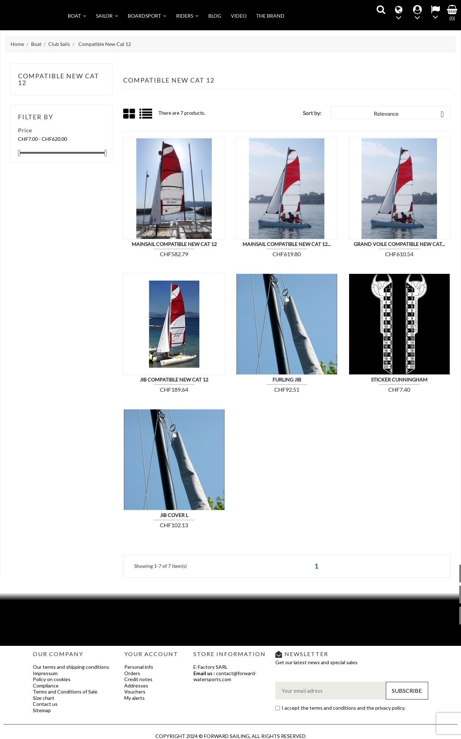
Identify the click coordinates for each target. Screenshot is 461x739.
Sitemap (42, 710)
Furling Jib (287, 380)
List (146, 116)
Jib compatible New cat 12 (174, 380)
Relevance (410, 114)
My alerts (134, 698)
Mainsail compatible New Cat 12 (174, 244)
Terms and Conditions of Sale (65, 692)
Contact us (45, 704)
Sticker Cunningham (399, 380)
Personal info (138, 667)
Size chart (43, 698)
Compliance (46, 686)
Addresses (136, 686)
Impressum (45, 673)
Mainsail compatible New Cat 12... (287, 244)
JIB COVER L (174, 515)
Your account (151, 653)
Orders (132, 673)
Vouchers (134, 692)
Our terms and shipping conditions (71, 667)
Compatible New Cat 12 (58, 79)
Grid (129, 114)
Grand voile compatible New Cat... (399, 244)
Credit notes (138, 679)
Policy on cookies (52, 679)
